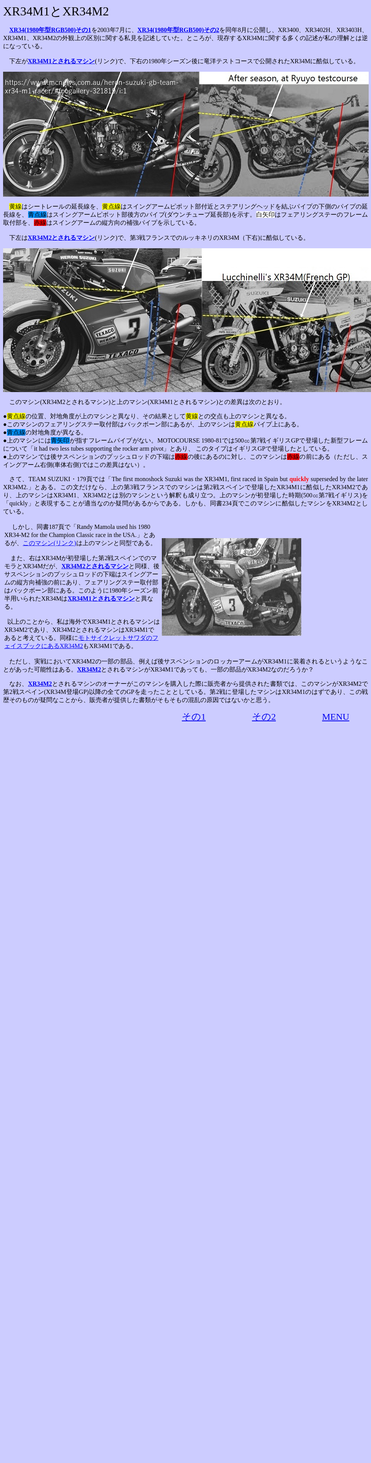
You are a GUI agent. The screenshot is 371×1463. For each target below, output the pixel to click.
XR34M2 (89, 669)
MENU (335, 717)
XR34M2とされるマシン (61, 237)
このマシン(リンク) (49, 543)
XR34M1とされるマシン (61, 61)
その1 (194, 717)
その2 (264, 717)
